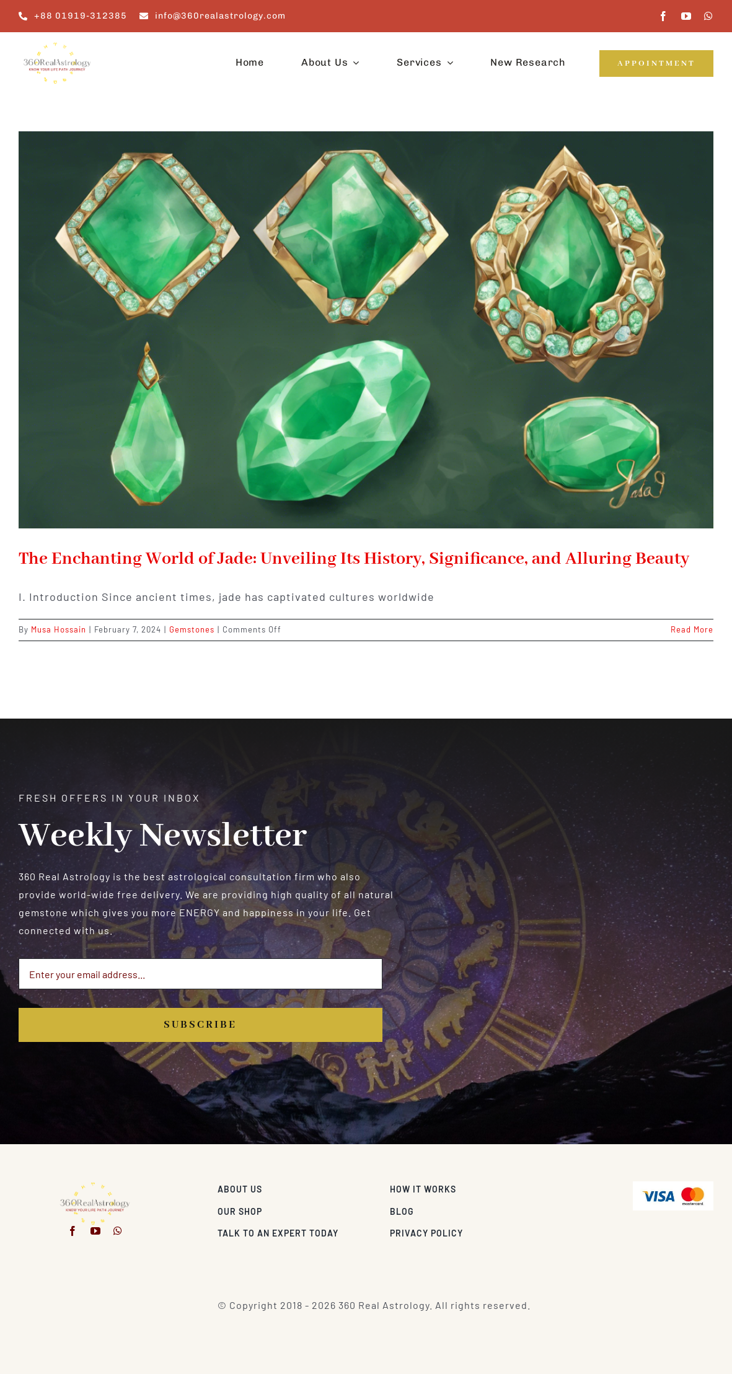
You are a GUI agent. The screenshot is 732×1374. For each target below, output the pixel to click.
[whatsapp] (708, 16)
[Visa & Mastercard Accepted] (673, 1186)
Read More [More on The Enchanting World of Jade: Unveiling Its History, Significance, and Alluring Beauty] (692, 629)
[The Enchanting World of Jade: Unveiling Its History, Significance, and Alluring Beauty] (366, 329)
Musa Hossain (58, 629)
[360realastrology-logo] (57, 46)
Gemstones (191, 629)
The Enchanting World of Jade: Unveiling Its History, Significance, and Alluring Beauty (354, 559)
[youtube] (686, 16)
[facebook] (663, 16)
